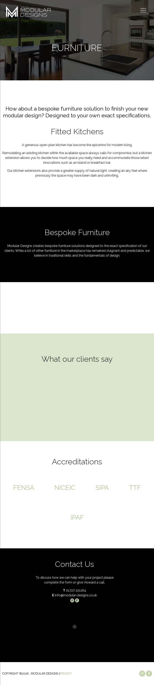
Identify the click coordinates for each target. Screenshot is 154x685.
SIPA (102, 487)
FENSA (23, 487)
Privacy (66, 673)
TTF (135, 487)
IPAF (77, 517)
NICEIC (64, 487)
